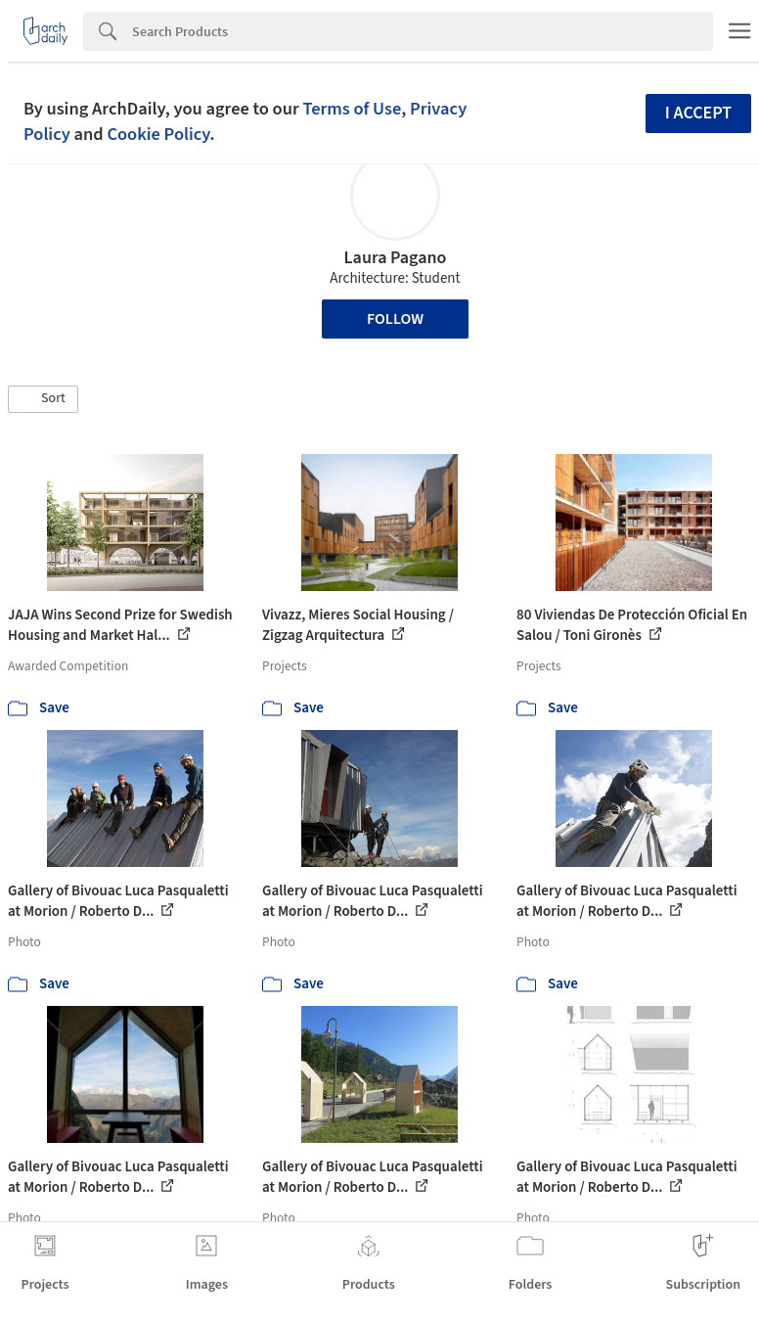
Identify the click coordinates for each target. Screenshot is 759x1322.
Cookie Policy (158, 134)
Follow (395, 319)
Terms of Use (351, 108)
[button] (43, 399)
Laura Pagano (395, 258)
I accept (698, 113)
